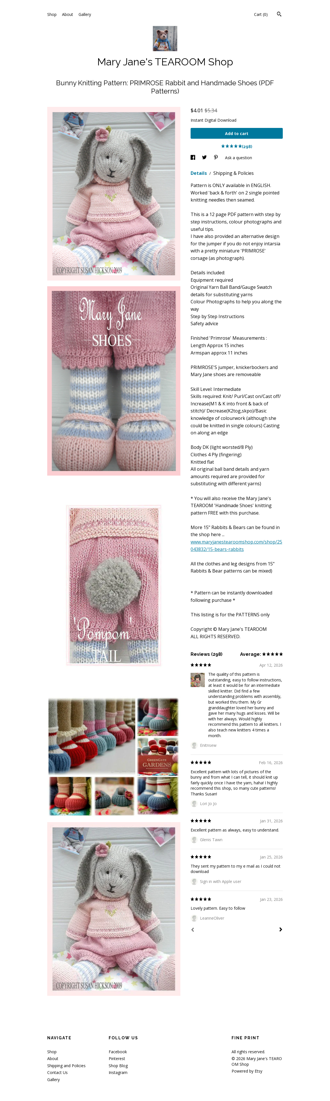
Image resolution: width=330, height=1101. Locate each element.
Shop (52, 14)
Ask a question (238, 157)
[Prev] (193, 930)
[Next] (281, 930)
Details (199, 173)
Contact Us (57, 1072)
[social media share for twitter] (205, 157)
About (67, 14)
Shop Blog (118, 1065)
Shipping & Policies (233, 173)
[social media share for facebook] (193, 157)
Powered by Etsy (247, 1071)
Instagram (118, 1072)
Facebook (118, 1051)
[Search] (279, 15)
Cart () (261, 14)
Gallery (85, 14)
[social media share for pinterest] (216, 157)
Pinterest (117, 1058)
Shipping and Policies (66, 1065)
